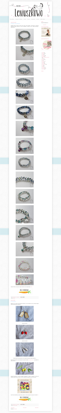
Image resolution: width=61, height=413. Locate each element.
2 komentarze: (17, 404)
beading (43, 52)
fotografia (43, 56)
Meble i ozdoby (43, 19)
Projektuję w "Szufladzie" (18, 19)
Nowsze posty (12, 407)
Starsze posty (36, 407)
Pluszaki (25, 19)
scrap (42, 65)
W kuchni (13, 301)
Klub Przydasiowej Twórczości (45, 57)
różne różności (43, 64)
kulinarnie (43, 59)
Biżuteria (28, 19)
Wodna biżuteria (15, 23)
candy (42, 54)
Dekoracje (37, 19)
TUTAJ (31, 286)
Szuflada (16, 405)
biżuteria (14, 405)
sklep (42, 66)
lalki (42, 60)
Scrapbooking (33, 19)
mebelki (43, 62)
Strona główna (12, 19)
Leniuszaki (43, 61)
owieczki (43, 63)
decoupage (43, 55)
